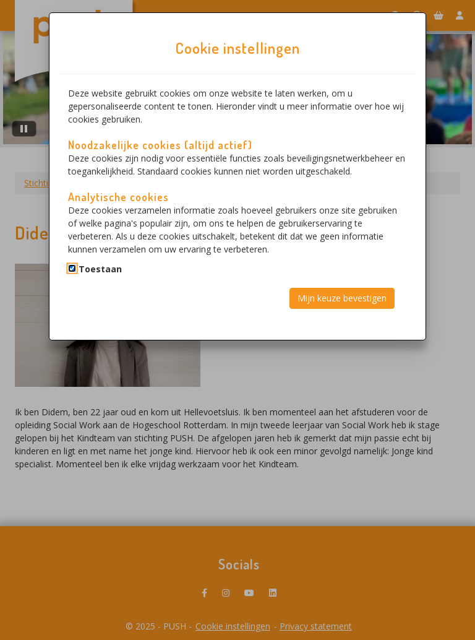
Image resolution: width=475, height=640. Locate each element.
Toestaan (100, 269)
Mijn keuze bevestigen (342, 298)
